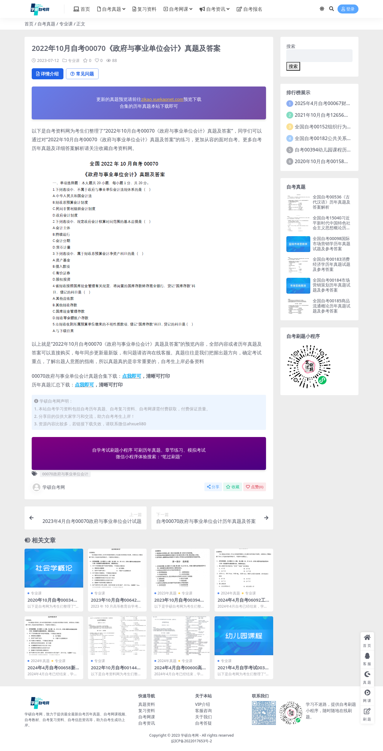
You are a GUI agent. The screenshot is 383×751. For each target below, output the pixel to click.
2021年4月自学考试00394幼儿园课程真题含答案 (243, 670)
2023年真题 (167, 593)
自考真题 (46, 24)
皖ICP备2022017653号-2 (191, 741)
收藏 (232, 487)
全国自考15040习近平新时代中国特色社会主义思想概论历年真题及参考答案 (331, 225)
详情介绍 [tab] (48, 74)
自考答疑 (203, 723)
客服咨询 (203, 710)
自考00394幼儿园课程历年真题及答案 (335, 149)
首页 (29, 24)
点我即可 (131, 376)
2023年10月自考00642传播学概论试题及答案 (116, 603)
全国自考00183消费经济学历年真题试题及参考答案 (331, 264)
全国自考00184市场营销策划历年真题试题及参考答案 (331, 285)
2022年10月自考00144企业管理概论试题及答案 (116, 670)
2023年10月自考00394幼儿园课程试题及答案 (180, 603)
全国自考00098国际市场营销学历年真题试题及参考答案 (331, 243)
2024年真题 (230, 593)
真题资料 (146, 704)
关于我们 (203, 717)
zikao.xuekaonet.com (162, 99)
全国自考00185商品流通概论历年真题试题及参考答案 (331, 306)
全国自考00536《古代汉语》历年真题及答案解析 (331, 202)
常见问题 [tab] (84, 74)
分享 (213, 487)
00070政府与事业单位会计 (65, 474)
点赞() (254, 487)
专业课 (66, 24)
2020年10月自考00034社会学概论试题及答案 (53, 603)
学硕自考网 (48, 487)
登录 (348, 9)
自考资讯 (146, 723)
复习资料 (146, 710)
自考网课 (146, 717)
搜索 (290, 46)
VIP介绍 (202, 704)
